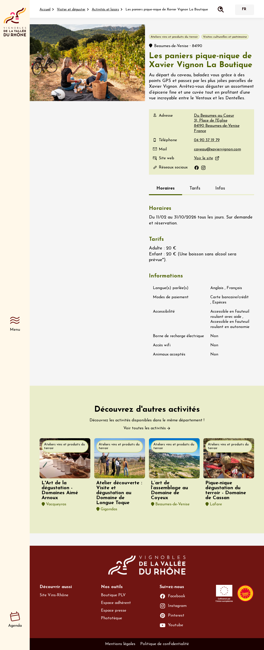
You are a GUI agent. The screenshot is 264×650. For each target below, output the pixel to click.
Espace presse (113, 611)
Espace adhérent (116, 603)
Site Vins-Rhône (54, 595)
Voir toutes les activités (144, 428)
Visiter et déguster (71, 9)
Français (244, 9)
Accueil (45, 9)
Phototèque (111, 618)
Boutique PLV (113, 595)
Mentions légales (120, 644)
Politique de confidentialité (164, 644)
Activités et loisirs (105, 9)
